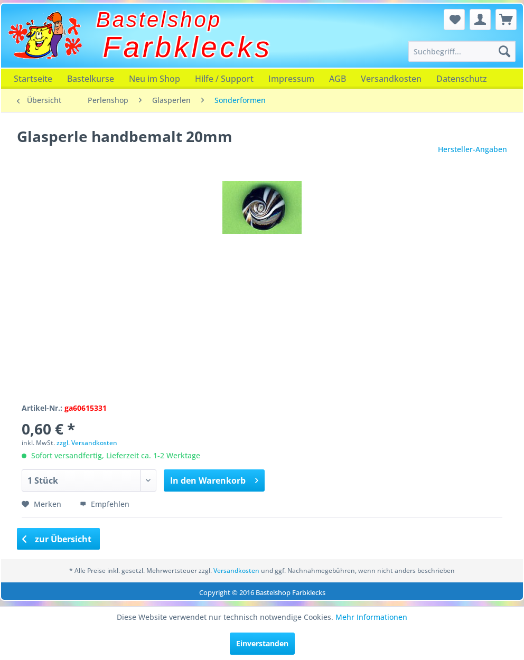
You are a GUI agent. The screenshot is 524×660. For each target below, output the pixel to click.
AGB (337, 78)
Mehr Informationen (371, 617)
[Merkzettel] (454, 19)
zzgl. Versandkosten (87, 442)
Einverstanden (262, 643)
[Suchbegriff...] (462, 51)
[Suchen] (504, 51)
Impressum (291, 78)
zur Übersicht (57, 539)
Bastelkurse (90, 78)
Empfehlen (104, 504)
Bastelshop (159, 19)
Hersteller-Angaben (472, 149)
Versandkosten (391, 78)
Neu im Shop (154, 78)
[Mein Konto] (480, 19)
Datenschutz (461, 78)
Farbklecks (188, 47)
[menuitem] (462, 51)
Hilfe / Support (224, 78)
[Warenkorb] (506, 19)
